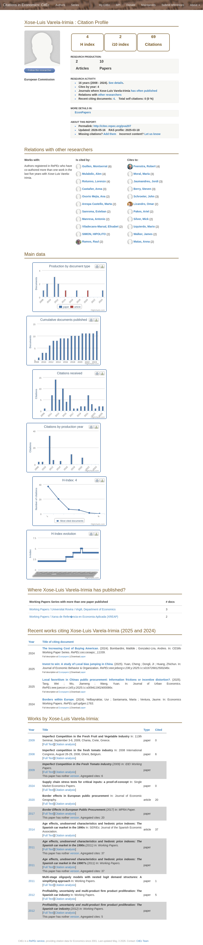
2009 (32, 740)
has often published (144, 90)
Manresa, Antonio (93, 219)
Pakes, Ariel (141, 211)
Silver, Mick (141, 219)
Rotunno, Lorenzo (94, 181)
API (118, 5)
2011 (32, 847)
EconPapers (83, 112)
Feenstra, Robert (145, 166)
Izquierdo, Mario (144, 226)
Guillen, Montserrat (94, 166)
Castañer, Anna (92, 188)
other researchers (110, 94)
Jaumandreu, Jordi (146, 181)
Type (148, 729)
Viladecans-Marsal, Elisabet (100, 226)
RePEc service (37, 941)
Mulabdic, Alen (92, 173)
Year (33, 641)
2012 (32, 894)
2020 (32, 799)
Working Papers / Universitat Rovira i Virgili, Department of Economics (72, 609)
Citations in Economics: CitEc (26, 5)
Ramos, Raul (90, 241)
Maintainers (148, 5)
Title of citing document (59, 641)
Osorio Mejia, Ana (93, 196)
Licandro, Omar (144, 203)
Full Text (48, 744)
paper (83, 656)
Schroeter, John (144, 196)
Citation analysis (65, 744)
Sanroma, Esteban (94, 211)
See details (116, 82)
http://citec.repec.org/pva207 (112, 126)
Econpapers (63, 656)
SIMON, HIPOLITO (94, 234)
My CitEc (104, 5)
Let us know (152, 134)
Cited (160, 729)
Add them (109, 134)
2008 (32, 754)
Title (47, 729)
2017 (32, 813)
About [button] (195, 5)
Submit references (173, 5)
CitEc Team (142, 941)
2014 (32, 829)
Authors (60, 5)
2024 (32, 785)
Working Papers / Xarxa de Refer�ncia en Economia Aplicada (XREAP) (73, 616)
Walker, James (143, 234)
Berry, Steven (142, 188)
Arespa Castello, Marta (97, 203)
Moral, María (142, 173)
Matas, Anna (142, 241)
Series (75, 5)
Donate (130, 5)
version (74, 776)
